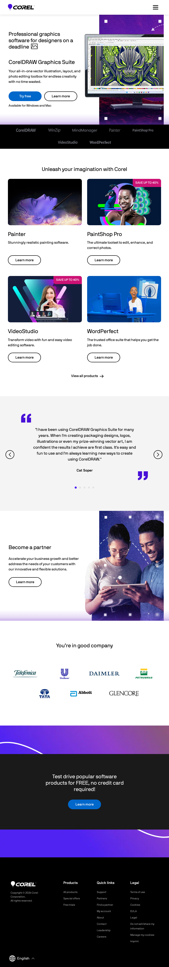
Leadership (104, 930)
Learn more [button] (24, 260)
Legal (134, 917)
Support (102, 892)
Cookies (135, 904)
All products (71, 892)
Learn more (61, 96)
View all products (84, 376)
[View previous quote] (10, 454)
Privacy (135, 898)
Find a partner (106, 904)
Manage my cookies (144, 934)
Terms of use (139, 892)
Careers (102, 936)
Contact (102, 923)
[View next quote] (158, 454)
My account (105, 911)
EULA (134, 911)
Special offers (73, 898)
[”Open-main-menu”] (155, 7)
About (101, 917)
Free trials (70, 904)
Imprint (135, 941)
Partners (103, 898)
